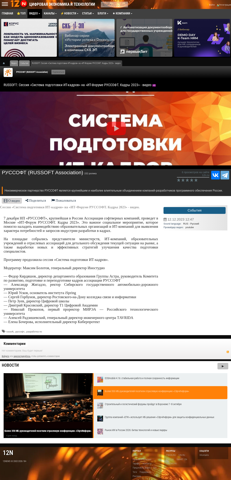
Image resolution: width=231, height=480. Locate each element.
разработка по (34, 331)
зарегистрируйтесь (22, 356)
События (194, 210)
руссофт (20, 331)
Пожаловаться (63, 200)
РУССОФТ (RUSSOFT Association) (32, 72)
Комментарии (15, 343)
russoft (9, 331)
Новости (10, 365)
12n (8, 453)
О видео (12, 201)
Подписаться (58, 72)
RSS (227, 352)
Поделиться (35, 200)
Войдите (5, 356)
